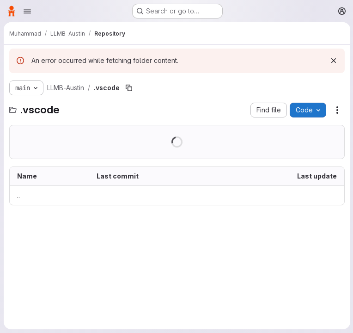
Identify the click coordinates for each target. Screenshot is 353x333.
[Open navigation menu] (27, 11)
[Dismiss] (332, 60)
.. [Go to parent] (18, 195)
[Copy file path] (129, 87)
